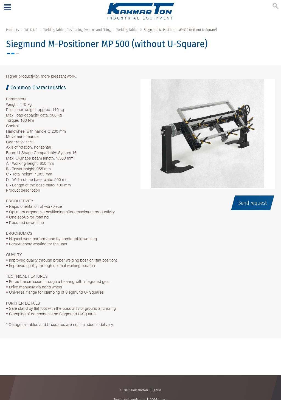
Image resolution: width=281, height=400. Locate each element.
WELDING (31, 30)
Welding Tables (127, 30)
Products (12, 30)
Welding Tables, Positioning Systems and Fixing (77, 30)
